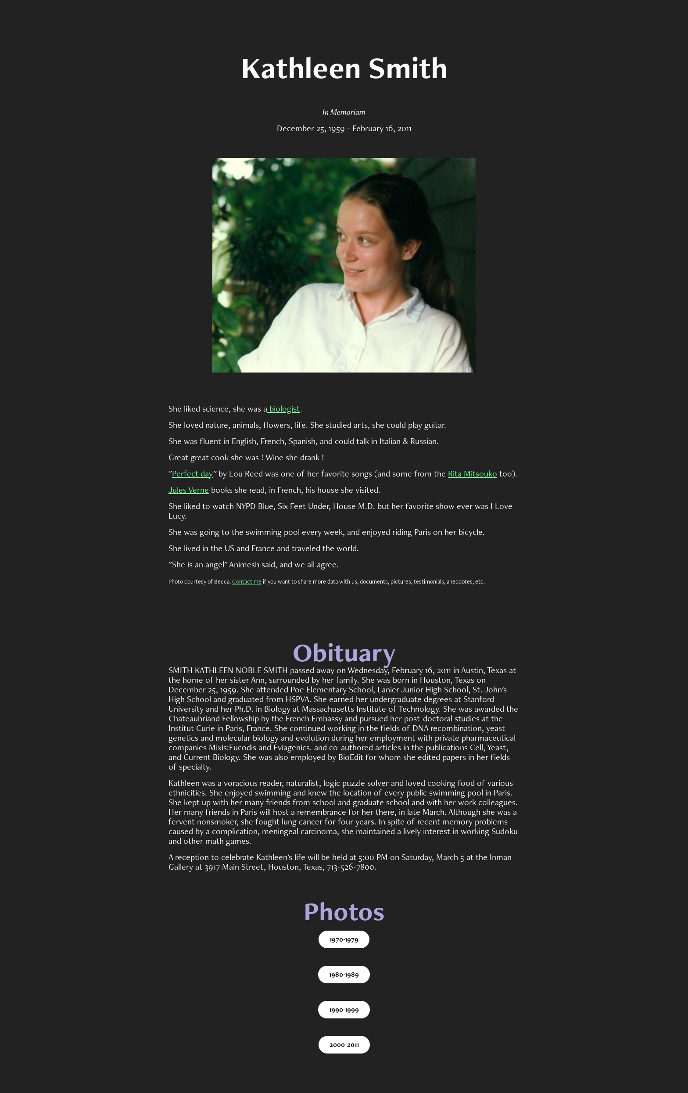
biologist (283, 408)
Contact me (247, 581)
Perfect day (192, 473)
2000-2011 (344, 1044)
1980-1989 (344, 974)
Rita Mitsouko (472, 473)
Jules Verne (188, 489)
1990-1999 (344, 1009)
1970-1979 (344, 939)
